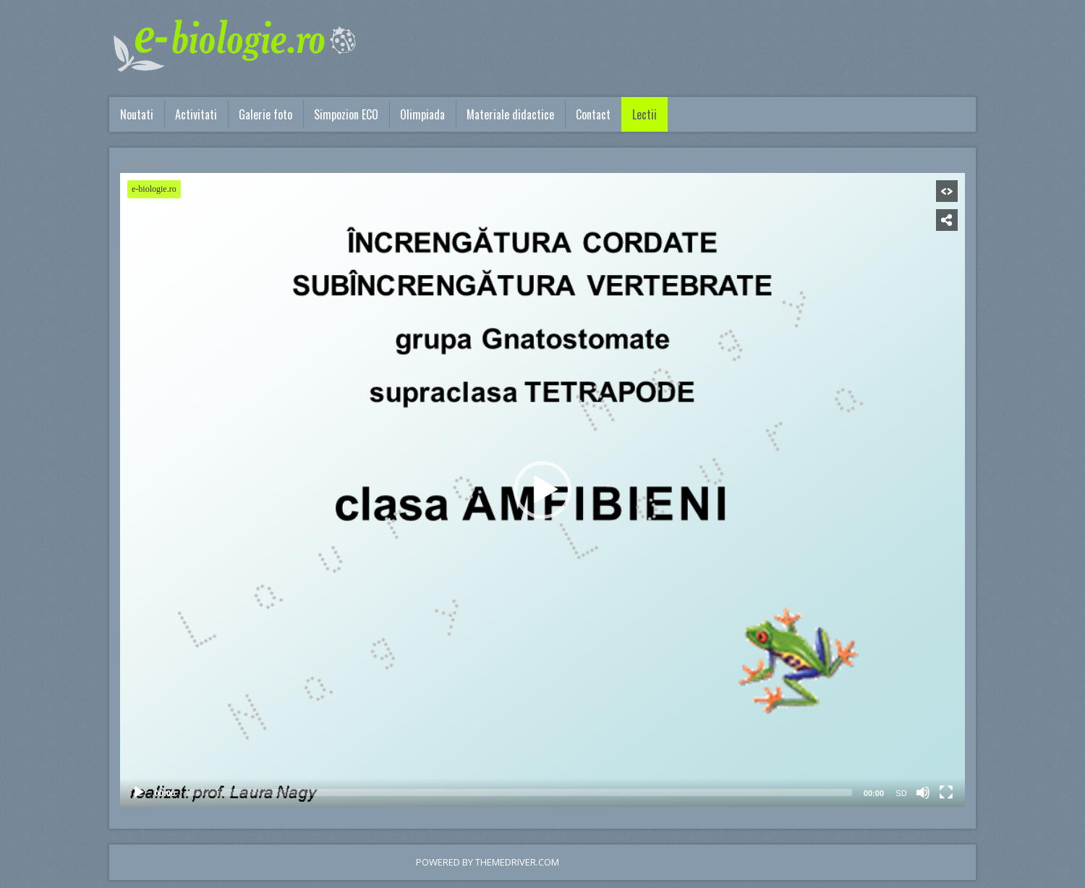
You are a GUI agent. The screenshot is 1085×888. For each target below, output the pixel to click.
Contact (593, 114)
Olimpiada (422, 114)
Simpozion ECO (346, 114)
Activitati (196, 114)
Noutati (136, 114)
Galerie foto (265, 114)
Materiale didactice (510, 114)
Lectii (644, 114)
